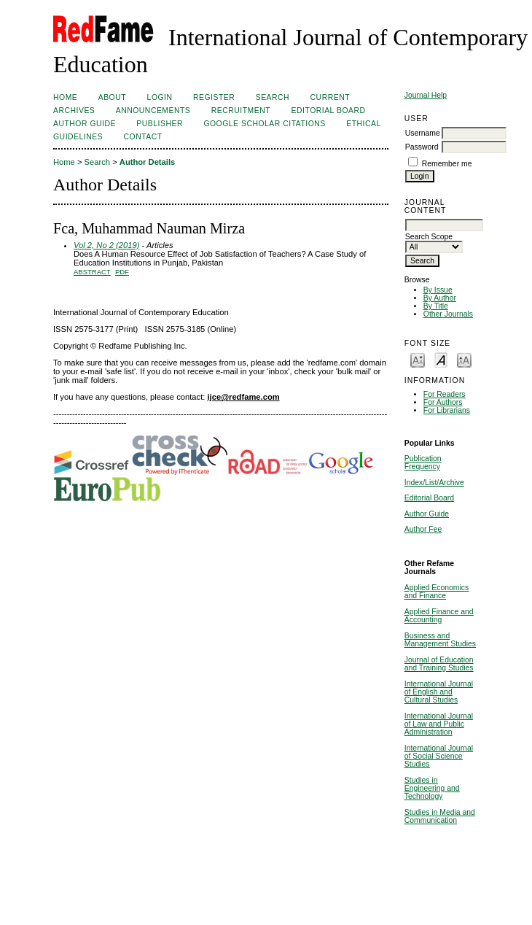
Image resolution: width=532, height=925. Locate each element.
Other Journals (448, 314)
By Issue (438, 290)
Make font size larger (464, 359)
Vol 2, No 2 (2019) (106, 245)
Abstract (92, 272)
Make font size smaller (417, 359)
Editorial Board (429, 498)
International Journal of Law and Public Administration (438, 724)
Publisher (159, 124)
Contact (143, 137)
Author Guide (426, 514)
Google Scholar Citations (264, 124)
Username (422, 133)
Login (160, 97)
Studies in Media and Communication (439, 816)
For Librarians (446, 410)
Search (272, 97)
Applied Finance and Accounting (439, 616)
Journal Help (425, 95)
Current (330, 97)
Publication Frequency (423, 462)
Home (65, 97)
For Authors (443, 402)
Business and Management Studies (440, 640)
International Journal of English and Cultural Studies (438, 692)
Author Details (147, 162)
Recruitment (240, 111)
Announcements (153, 111)
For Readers (444, 394)
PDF (122, 272)
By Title (435, 306)
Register (214, 97)
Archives (74, 111)
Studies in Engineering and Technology (432, 788)
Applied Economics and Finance (436, 592)
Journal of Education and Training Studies (439, 664)
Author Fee (423, 529)
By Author (439, 298)
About (112, 97)
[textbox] (444, 225)
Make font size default (441, 359)
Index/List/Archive (434, 483)
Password (422, 147)
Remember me (447, 164)
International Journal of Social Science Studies (438, 756)
